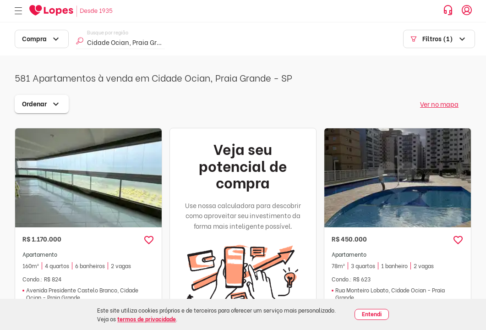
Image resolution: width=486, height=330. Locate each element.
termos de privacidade (146, 319)
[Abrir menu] (18, 11)
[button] (148, 240)
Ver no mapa (439, 104)
